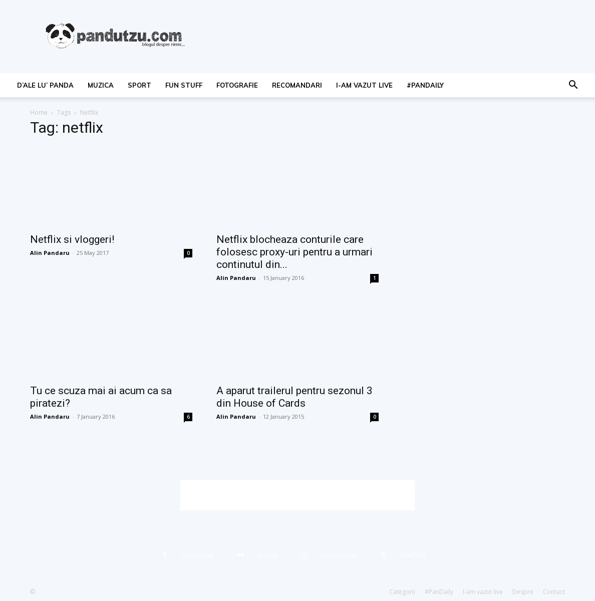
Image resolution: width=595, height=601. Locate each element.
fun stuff (183, 85)
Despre (522, 591)
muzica (101, 85)
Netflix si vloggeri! (72, 239)
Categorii (402, 591)
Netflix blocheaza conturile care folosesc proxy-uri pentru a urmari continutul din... (294, 251)
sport (139, 85)
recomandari (297, 85)
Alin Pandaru (50, 252)
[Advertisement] (297, 495)
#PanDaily (425, 85)
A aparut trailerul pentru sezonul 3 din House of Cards (294, 397)
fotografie (237, 85)
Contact (554, 591)
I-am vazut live (364, 85)
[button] (573, 86)
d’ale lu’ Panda (45, 85)
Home (39, 112)
